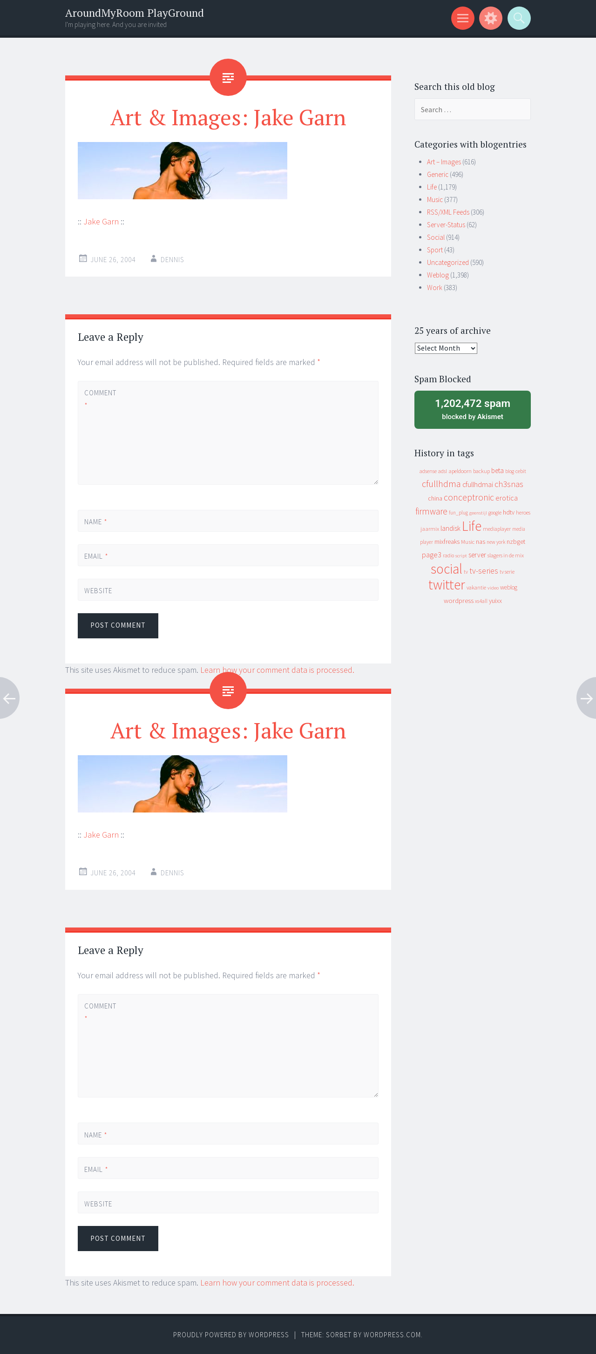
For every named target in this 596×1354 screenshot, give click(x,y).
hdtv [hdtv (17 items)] (509, 512)
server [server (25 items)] (477, 554)
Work (434, 287)
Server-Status (446, 224)
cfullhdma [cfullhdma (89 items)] (441, 483)
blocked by (472, 408)
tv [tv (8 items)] (466, 572)
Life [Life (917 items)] (471, 526)
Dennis (172, 259)
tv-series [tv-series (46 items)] (483, 571)
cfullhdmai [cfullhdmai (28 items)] (477, 484)
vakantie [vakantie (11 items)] (476, 587)
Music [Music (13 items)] (467, 542)
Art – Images (444, 161)
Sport (435, 249)
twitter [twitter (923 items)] (446, 584)
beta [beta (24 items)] (497, 470)
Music (435, 199)
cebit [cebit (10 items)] (520, 470)
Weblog (438, 275)
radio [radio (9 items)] (448, 555)
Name (96, 521)
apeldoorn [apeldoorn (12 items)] (460, 470)
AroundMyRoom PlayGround (134, 13)
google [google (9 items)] (494, 512)
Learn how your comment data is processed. (277, 669)
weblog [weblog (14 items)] (508, 587)
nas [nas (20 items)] (480, 541)
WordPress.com (392, 1334)
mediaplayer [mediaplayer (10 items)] (497, 528)
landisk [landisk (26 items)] (450, 528)
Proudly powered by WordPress (231, 1334)
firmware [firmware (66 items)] (431, 511)
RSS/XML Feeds (448, 212)
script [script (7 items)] (461, 556)
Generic (437, 174)
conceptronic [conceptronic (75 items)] (469, 497)
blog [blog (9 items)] (509, 471)
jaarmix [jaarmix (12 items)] (429, 528)
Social (436, 237)
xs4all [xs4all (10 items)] (481, 600)
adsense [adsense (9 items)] (428, 471)
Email (96, 556)
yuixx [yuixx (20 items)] (495, 600)
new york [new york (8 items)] (496, 542)
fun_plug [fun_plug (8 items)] (458, 512)
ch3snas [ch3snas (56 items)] (508, 484)
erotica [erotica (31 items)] (506, 497)
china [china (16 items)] (435, 498)
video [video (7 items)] (493, 588)
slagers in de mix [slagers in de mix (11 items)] (506, 555)
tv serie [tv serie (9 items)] (507, 572)
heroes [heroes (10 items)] (523, 512)
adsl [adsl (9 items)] (442, 471)
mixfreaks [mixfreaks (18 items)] (447, 541)
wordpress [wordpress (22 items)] (459, 600)
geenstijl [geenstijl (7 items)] (478, 513)
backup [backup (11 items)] (481, 470)
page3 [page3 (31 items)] (431, 554)
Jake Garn (101, 221)
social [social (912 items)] (446, 568)
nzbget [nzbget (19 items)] (516, 541)
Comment (100, 399)
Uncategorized (448, 262)
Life (432, 187)
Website (98, 590)
